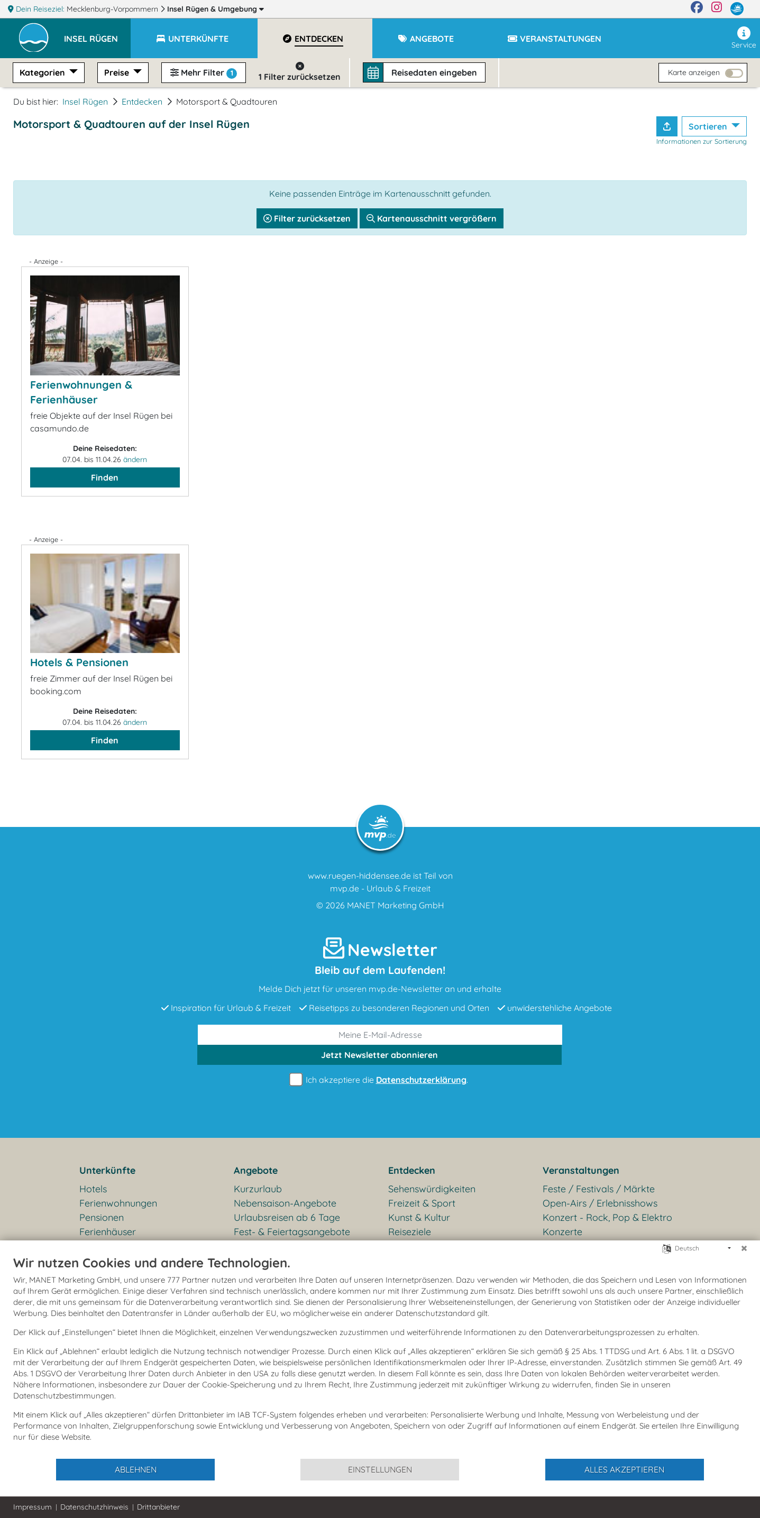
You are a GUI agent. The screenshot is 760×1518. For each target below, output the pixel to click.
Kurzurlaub (258, 1189)
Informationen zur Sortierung (701, 141)
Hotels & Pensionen (79, 662)
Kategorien (43, 72)
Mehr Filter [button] (203, 73)
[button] (97, 34)
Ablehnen (136, 1469)
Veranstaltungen (581, 1170)
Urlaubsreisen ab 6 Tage (287, 1217)
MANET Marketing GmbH (395, 905)
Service (743, 38)
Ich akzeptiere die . (380, 1080)
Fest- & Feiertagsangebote (292, 1232)
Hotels (93, 1189)
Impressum (32, 1507)
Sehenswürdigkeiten (431, 1189)
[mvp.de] (737, 9)
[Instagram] (716, 9)
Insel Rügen (215, 9)
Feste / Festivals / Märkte (599, 1189)
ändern (135, 459)
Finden (104, 477)
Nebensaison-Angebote (285, 1203)
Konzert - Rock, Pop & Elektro (607, 1217)
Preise (117, 72)
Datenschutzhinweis (94, 1507)
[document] (380, 1356)
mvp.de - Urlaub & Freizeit (380, 888)
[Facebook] (697, 9)
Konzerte (562, 1232)
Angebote (256, 1170)
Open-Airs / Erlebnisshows (600, 1203)
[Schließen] (744, 1248)
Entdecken (142, 101)
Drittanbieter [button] (158, 1507)
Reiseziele (409, 1232)
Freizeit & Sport (421, 1203)
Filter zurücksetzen (307, 218)
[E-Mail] (380, 1035)
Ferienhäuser (107, 1232)
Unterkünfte (107, 1170)
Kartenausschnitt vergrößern (432, 218)
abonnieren (379, 1054)
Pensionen (101, 1217)
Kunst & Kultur (419, 1217)
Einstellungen (380, 1469)
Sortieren (709, 126)
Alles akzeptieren (624, 1469)
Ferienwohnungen (118, 1203)
